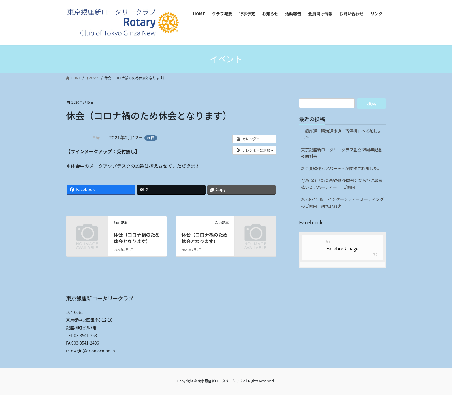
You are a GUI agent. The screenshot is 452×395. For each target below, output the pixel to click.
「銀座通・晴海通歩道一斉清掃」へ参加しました (341, 134)
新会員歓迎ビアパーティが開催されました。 (341, 168)
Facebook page (342, 248)
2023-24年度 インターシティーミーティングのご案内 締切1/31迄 (342, 202)
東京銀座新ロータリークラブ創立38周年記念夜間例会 (341, 153)
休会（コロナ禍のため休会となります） (137, 237)
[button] (254, 150)
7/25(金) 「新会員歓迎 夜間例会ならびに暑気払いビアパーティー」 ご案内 (342, 183)
